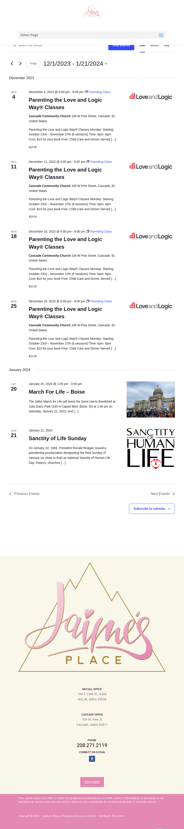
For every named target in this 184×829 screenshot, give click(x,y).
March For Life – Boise (57, 392)
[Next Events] (20, 63)
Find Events (121, 45)
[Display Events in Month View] (154, 45)
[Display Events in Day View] (166, 45)
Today (33, 63)
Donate (92, 782)
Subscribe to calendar (149, 508)
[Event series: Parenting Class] (97, 92)
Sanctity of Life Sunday (58, 438)
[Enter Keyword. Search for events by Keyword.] (58, 45)
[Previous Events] (11, 63)
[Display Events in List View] (142, 45)
